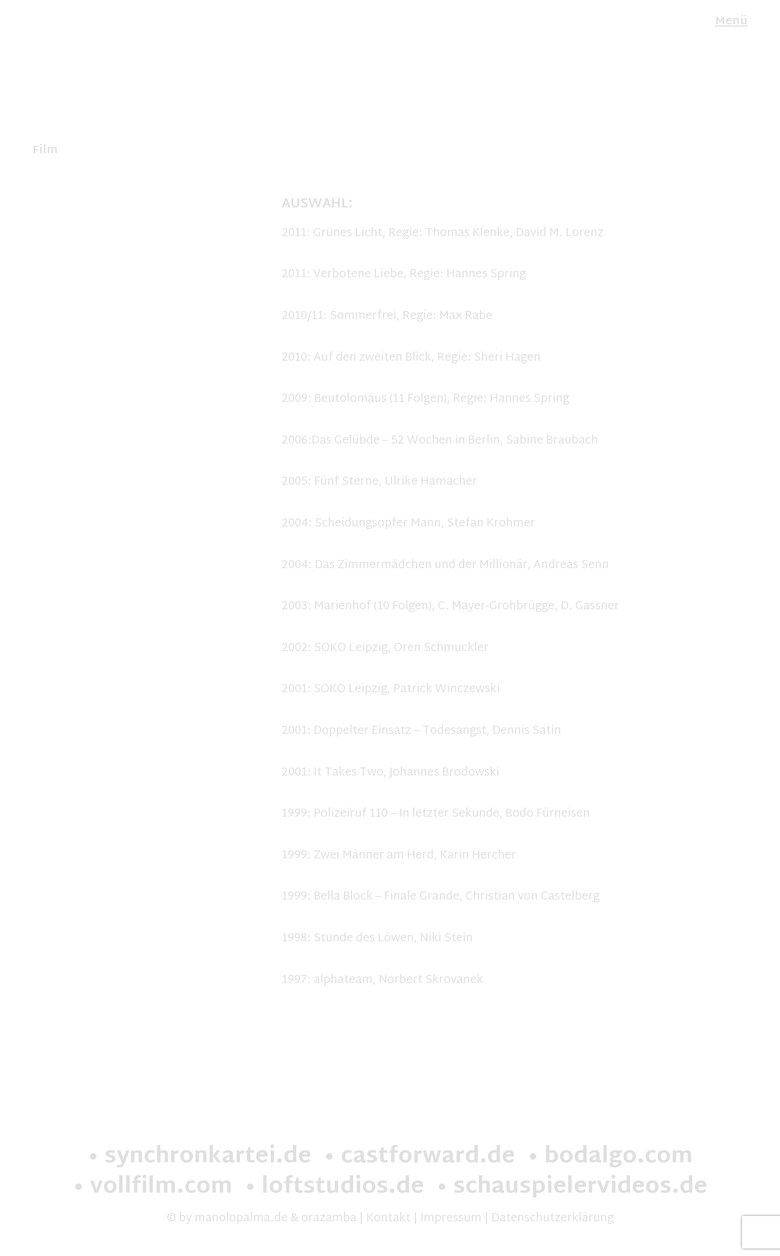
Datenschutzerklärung (552, 1218)
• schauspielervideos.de (571, 1187)
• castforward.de (419, 1157)
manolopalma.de (241, 1218)
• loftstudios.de (334, 1187)
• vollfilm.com (152, 1187)
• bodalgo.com (610, 1157)
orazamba (328, 1218)
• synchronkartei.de (199, 1157)
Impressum (451, 1218)
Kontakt (388, 1218)
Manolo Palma (73, 23)
